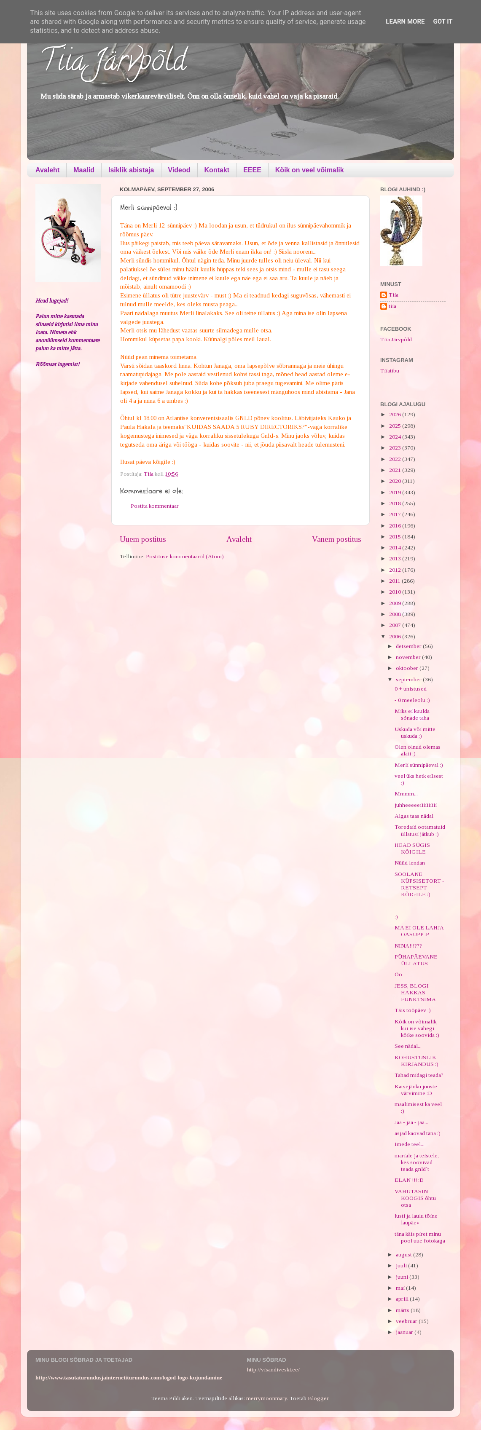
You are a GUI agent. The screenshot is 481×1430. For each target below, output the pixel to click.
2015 (395, 536)
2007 (395, 625)
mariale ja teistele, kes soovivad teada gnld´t (417, 1162)
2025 (395, 426)
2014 (395, 547)
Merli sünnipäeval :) (419, 765)
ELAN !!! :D (409, 1180)
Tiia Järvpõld (113, 63)
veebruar (407, 1321)
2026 (395, 414)
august (404, 1254)
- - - (399, 905)
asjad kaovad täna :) (418, 1133)
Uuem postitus (143, 539)
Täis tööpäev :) (413, 1010)
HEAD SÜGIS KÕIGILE (412, 848)
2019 (395, 492)
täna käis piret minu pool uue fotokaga (420, 1237)
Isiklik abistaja (131, 170)
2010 (395, 592)
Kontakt (217, 170)
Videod (179, 170)
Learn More (405, 21)
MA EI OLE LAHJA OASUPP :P (419, 930)
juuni (402, 1277)
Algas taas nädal (414, 816)
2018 (395, 503)
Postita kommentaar (155, 506)
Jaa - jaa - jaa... (411, 1122)
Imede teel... (410, 1144)
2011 (395, 581)
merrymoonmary (266, 1398)
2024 (395, 437)
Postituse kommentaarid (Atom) (185, 556)
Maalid (83, 170)
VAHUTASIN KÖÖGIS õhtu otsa (415, 1198)
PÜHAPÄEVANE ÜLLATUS (416, 960)
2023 (395, 448)
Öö (398, 974)
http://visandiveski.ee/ (273, 1369)
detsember (409, 646)
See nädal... (408, 1046)
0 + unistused (411, 689)
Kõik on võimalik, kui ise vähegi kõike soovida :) (417, 1028)
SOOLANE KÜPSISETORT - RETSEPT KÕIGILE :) (419, 884)
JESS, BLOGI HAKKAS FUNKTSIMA (415, 992)
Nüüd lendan (410, 863)
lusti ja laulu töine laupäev (416, 1219)
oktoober (407, 668)
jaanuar (405, 1332)
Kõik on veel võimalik (309, 170)
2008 (395, 614)
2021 (395, 470)
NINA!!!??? (408, 946)
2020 (395, 481)
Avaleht (47, 170)
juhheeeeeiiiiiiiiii (416, 805)
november (409, 657)
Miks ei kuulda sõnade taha (412, 714)
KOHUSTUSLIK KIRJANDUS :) (416, 1060)
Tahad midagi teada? (419, 1075)
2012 (395, 570)
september (409, 679)
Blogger (318, 1398)
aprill (403, 1299)
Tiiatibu (389, 370)
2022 (395, 459)
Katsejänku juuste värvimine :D (416, 1089)
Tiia (393, 295)
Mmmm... (406, 793)
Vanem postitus (336, 539)
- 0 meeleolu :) (412, 700)
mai (401, 1288)
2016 (395, 525)
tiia (392, 306)
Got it (442, 21)
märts (403, 1310)
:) (396, 916)
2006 (395, 636)
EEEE (252, 170)
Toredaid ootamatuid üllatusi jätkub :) (420, 830)
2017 (395, 514)
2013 (395, 558)
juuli (402, 1265)
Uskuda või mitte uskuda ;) (415, 732)
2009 (395, 603)
